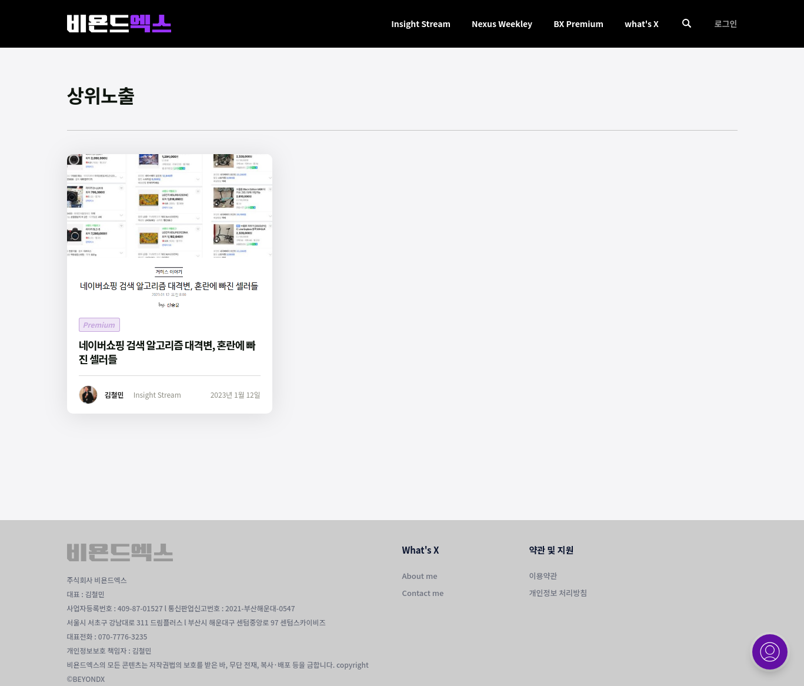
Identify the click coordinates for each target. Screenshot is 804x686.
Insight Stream (421, 23)
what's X (642, 23)
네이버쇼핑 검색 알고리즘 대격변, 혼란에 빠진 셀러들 (167, 352)
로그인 (726, 23)
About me (420, 576)
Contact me (423, 593)
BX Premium (578, 23)
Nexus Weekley (502, 23)
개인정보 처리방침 (558, 593)
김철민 (114, 394)
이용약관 (543, 576)
